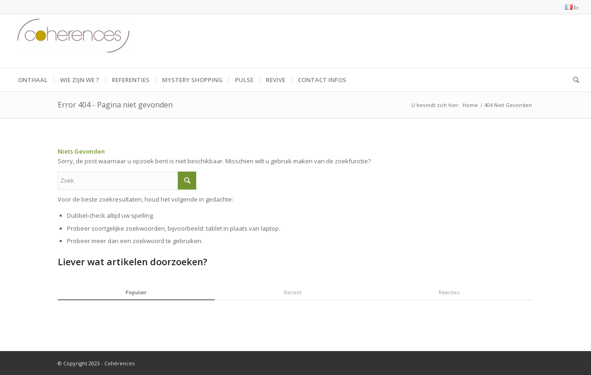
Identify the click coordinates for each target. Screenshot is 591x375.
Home (470, 104)
